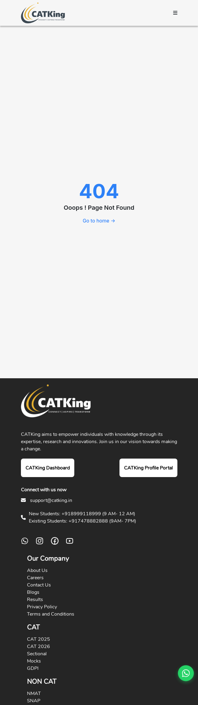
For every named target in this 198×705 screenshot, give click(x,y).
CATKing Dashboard (47, 468)
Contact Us (39, 585)
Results (35, 599)
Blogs (33, 592)
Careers (35, 577)
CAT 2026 (38, 646)
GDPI (33, 668)
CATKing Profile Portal (148, 468)
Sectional (37, 653)
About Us (37, 570)
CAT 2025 (38, 639)
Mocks (34, 661)
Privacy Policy (42, 606)
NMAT (34, 693)
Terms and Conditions (50, 614)
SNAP (33, 700)
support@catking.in (51, 500)
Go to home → (99, 221)
